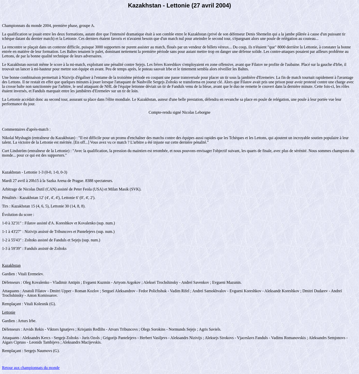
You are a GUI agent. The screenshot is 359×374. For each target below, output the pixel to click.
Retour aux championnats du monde (31, 368)
